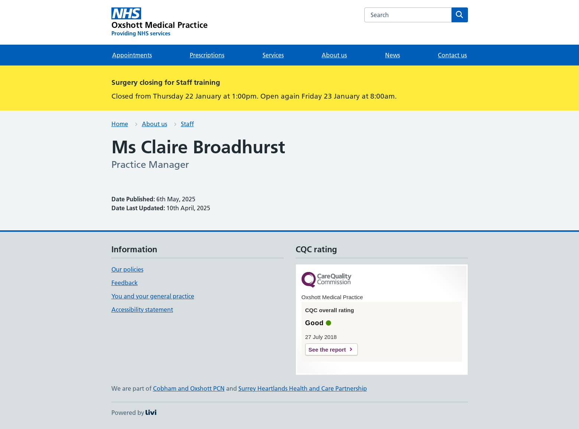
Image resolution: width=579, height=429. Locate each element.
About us (334, 55)
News (392, 55)
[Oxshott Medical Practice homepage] (159, 22)
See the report (327, 349)
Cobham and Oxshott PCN (189, 388)
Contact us (452, 55)
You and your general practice (152, 296)
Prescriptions (207, 55)
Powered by (133, 412)
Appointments (132, 55)
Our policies (127, 269)
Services (273, 55)
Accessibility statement (142, 309)
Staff (187, 124)
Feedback (124, 282)
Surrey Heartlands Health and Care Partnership (302, 388)
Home (119, 124)
